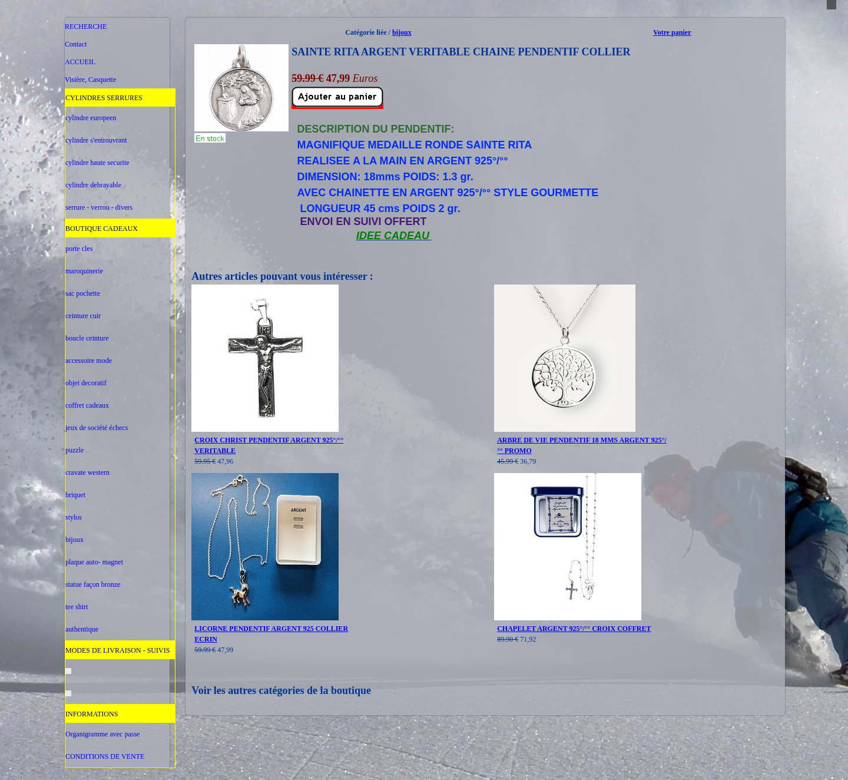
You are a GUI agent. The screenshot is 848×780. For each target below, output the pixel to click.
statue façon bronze (92, 584)
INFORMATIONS (91, 714)
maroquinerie (84, 271)
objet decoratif (86, 383)
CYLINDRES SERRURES (104, 98)
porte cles (78, 248)
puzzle (74, 450)
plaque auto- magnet (94, 562)
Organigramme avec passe (102, 734)
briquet (75, 495)
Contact (76, 44)
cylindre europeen (90, 118)
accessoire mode (88, 360)
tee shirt (76, 607)
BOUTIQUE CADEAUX (101, 228)
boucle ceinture (87, 338)
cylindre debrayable (93, 185)
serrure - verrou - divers (98, 207)
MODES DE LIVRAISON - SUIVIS (117, 650)
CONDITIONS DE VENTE (104, 756)
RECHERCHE (86, 26)
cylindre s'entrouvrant (96, 140)
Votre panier (672, 32)
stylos (73, 517)
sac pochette (82, 293)
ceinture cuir (83, 316)
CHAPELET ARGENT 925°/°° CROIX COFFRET (574, 628)
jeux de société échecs (96, 428)
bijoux (74, 540)
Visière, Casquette (90, 79)
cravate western (87, 472)
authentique (81, 629)
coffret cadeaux (87, 405)
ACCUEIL (80, 62)
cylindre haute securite (97, 162)
